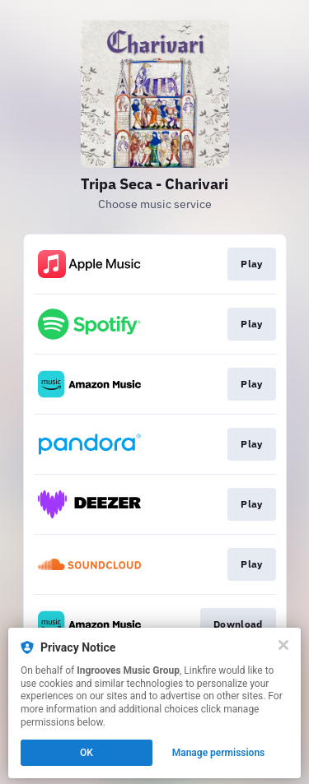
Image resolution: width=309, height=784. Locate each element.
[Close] (283, 645)
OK (86, 752)
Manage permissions (218, 752)
